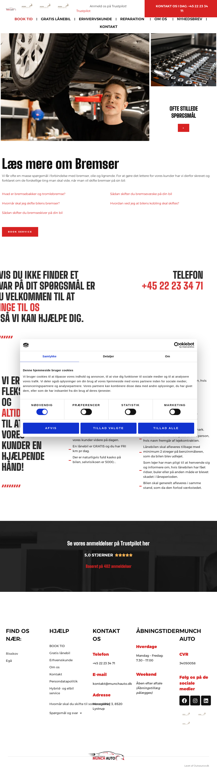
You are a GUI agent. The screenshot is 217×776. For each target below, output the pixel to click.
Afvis (51, 428)
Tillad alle (166, 428)
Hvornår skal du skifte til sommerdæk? (79, 704)
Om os (161, 19)
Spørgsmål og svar (65, 713)
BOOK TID (24, 19)
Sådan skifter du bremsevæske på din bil (141, 194)
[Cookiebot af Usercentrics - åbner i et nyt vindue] (177, 345)
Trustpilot (83, 11)
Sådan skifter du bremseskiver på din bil (32, 213)
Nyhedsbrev (189, 19)
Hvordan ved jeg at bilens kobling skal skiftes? (144, 203)
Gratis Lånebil (56, 19)
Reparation (133, 19)
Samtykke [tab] (49, 356)
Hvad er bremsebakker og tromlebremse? (33, 194)
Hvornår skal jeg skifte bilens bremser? (31, 203)
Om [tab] (167, 356)
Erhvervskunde (95, 19)
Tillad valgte (108, 428)
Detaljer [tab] (108, 356)
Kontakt (108, 27)
